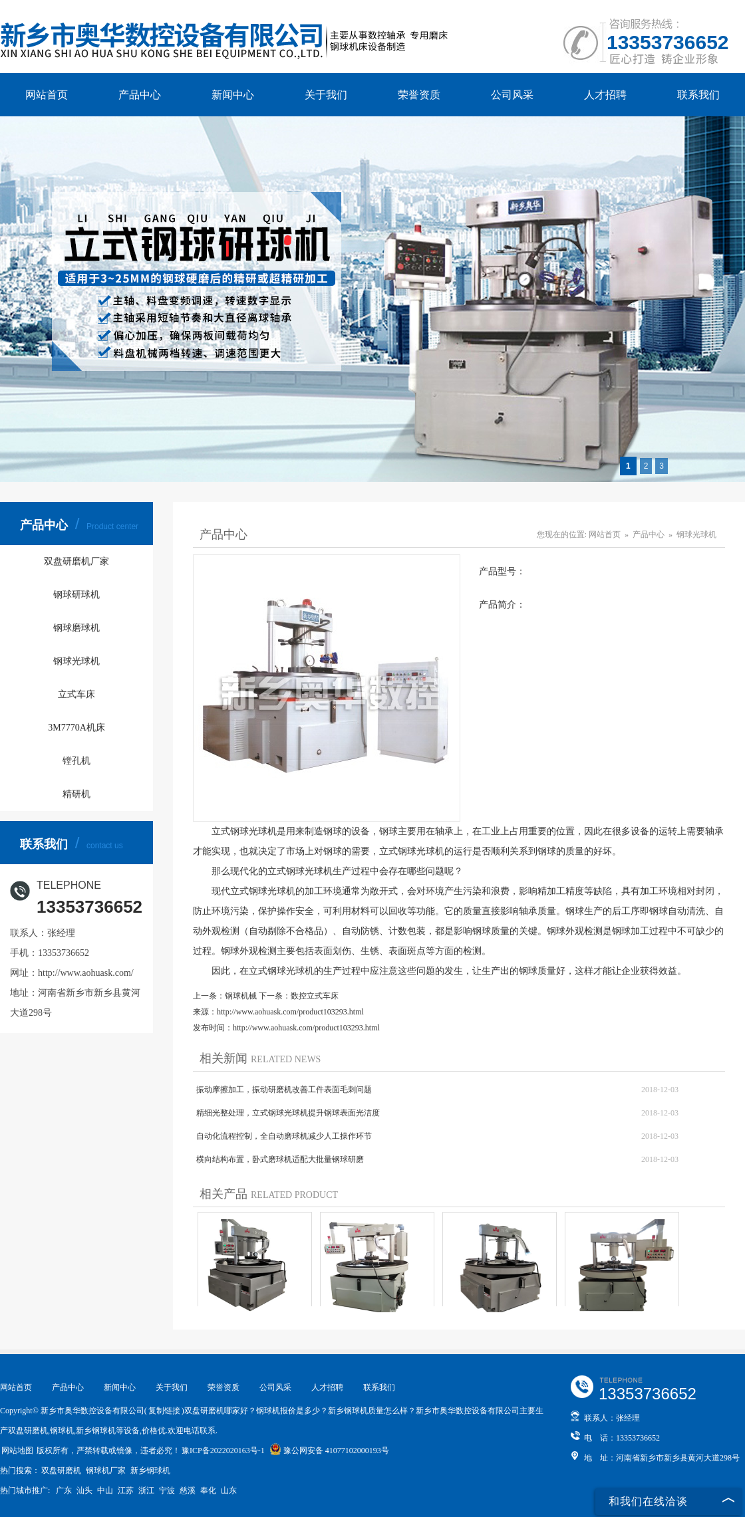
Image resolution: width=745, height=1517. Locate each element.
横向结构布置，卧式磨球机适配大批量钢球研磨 (280, 1159)
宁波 (167, 1490)
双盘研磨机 (61, 1470)
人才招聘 (605, 94)
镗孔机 (76, 761)
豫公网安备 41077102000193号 (329, 1450)
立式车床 (76, 694)
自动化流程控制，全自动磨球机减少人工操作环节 (284, 1136)
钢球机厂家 (106, 1470)
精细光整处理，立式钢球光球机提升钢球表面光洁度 (288, 1112)
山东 (229, 1490)
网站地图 (17, 1450)
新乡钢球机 (150, 1470)
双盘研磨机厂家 (76, 561)
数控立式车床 (315, 995)
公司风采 (512, 94)
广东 (64, 1490)
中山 (105, 1490)
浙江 (146, 1490)
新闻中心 (233, 94)
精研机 (76, 794)
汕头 (84, 1490)
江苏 (126, 1490)
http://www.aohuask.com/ (86, 973)
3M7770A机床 (76, 728)
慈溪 (188, 1490)
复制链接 (164, 1410)
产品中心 (139, 94)
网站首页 (46, 94)
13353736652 (668, 42)
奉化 (208, 1490)
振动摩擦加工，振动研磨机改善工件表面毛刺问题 (284, 1089)
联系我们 (698, 94)
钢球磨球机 (76, 628)
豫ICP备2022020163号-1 (223, 1450)
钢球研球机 (76, 595)
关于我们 (326, 94)
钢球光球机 (76, 661)
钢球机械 (241, 995)
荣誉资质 (419, 94)
